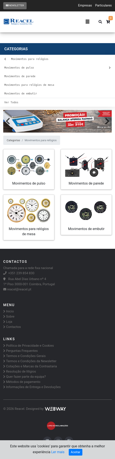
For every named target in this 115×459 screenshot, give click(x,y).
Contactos (12, 327)
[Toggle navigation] (87, 22)
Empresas (85, 5)
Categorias (13, 140)
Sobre (8, 316)
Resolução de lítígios (19, 371)
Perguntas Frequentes (20, 351)
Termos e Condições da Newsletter (29, 361)
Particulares (103, 5)
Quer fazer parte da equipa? (24, 377)
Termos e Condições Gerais (24, 356)
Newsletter (15, 5)
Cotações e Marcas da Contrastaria (30, 366)
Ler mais (57, 452)
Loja (7, 322)
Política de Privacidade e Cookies (28, 346)
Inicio (8, 311)
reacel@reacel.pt (17, 289)
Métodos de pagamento (21, 382)
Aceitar (75, 452)
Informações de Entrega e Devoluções (32, 387)
